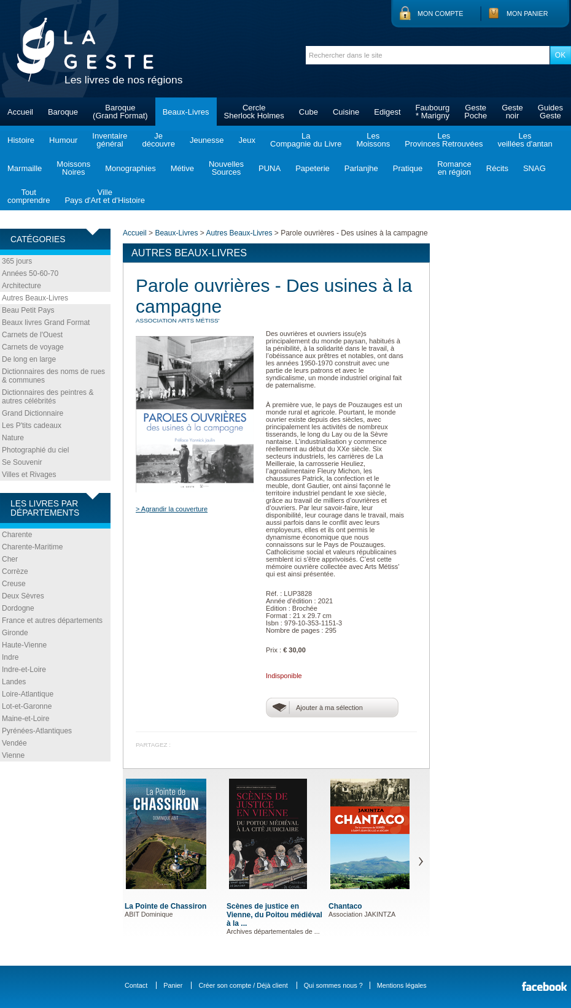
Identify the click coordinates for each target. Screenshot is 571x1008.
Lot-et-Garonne (27, 706)
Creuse (14, 583)
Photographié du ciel (35, 450)
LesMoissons (373, 139)
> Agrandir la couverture (172, 509)
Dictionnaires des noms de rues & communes (53, 375)
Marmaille (24, 168)
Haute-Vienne (24, 645)
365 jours (17, 261)
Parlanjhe (361, 168)
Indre (10, 657)
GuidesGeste (550, 111)
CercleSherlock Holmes (254, 111)
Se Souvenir (22, 462)
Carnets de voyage (33, 347)
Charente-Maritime (32, 547)
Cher (10, 559)
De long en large (29, 359)
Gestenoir (512, 111)
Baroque (63, 111)
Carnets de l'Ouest (32, 334)
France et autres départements (52, 620)
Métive (182, 168)
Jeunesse (207, 140)
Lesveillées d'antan (524, 139)
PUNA (269, 168)
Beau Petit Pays (28, 310)
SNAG (534, 168)
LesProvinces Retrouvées (444, 139)
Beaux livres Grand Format (46, 322)
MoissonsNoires (73, 168)
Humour (63, 140)
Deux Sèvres (23, 596)
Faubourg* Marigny (433, 111)
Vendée (14, 743)
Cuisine (346, 111)
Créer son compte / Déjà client (242, 985)
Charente (17, 534)
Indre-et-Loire (24, 669)
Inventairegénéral (109, 139)
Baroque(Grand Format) (120, 111)
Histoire (20, 140)
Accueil (20, 111)
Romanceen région (454, 168)
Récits (497, 168)
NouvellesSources (226, 168)
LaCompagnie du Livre (305, 139)
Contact (136, 985)
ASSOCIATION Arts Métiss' (178, 320)
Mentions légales (402, 985)
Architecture (21, 285)
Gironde (15, 632)
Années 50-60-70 (30, 273)
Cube (308, 111)
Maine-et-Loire (25, 718)
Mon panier (527, 13)
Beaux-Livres (186, 111)
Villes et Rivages (29, 474)
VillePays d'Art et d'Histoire (104, 196)
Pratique (407, 168)
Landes (14, 682)
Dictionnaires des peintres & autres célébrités (47, 396)
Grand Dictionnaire (32, 413)
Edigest (387, 111)
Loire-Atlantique (27, 694)
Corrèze (15, 571)
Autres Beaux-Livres (35, 298)
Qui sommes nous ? (333, 985)
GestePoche (475, 111)
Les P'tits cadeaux (31, 425)
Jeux (247, 140)
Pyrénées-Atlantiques (37, 731)
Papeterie (312, 168)
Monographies (130, 168)
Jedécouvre (158, 139)
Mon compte (440, 13)
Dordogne (18, 608)
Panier (172, 985)
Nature (13, 437)
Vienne (13, 755)
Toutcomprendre (28, 196)
